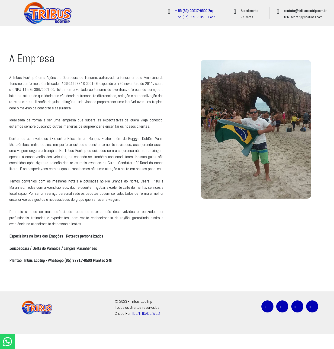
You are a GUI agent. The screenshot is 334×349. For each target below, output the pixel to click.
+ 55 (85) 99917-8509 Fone (195, 17)
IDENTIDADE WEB (146, 313)
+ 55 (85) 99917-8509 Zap (194, 10)
